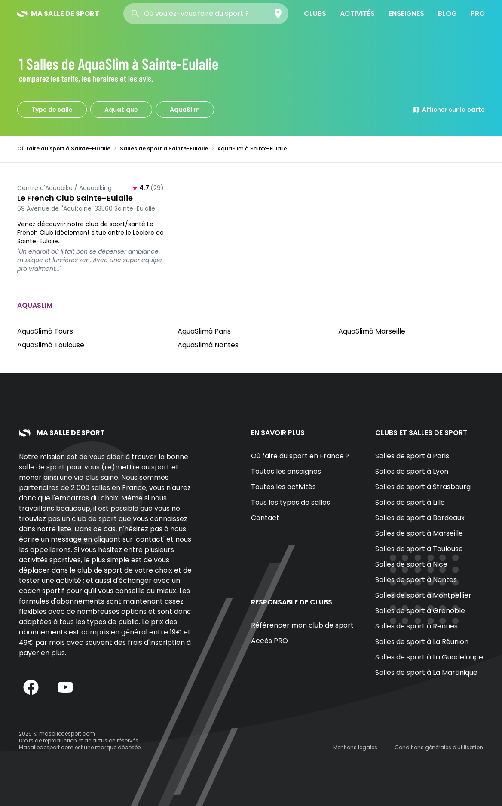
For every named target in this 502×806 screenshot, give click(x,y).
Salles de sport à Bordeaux (420, 518)
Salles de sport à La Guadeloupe (429, 657)
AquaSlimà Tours (45, 331)
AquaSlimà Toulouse (50, 345)
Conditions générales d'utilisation (439, 747)
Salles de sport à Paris (412, 456)
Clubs (315, 13)
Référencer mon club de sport (302, 625)
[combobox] (206, 14)
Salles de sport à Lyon (411, 471)
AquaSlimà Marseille (371, 331)
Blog (447, 13)
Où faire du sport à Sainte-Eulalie (63, 148)
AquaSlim (185, 109)
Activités (357, 13)
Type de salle (52, 109)
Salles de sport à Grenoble (420, 611)
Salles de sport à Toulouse (419, 549)
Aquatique (121, 109)
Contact (265, 518)
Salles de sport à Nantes (416, 580)
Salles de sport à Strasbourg (423, 487)
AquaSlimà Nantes (208, 345)
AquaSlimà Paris (204, 331)
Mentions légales (355, 747)
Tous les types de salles (290, 502)
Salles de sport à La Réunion (421, 642)
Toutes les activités (283, 487)
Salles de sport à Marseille (419, 533)
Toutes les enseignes (286, 471)
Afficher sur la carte (449, 109)
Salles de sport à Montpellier (423, 595)
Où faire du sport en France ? (300, 456)
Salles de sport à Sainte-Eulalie (164, 148)
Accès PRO (269, 641)
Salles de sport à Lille (410, 502)
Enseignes (406, 13)
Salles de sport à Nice (411, 564)
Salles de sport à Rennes (416, 626)
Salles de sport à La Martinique (426, 672)
